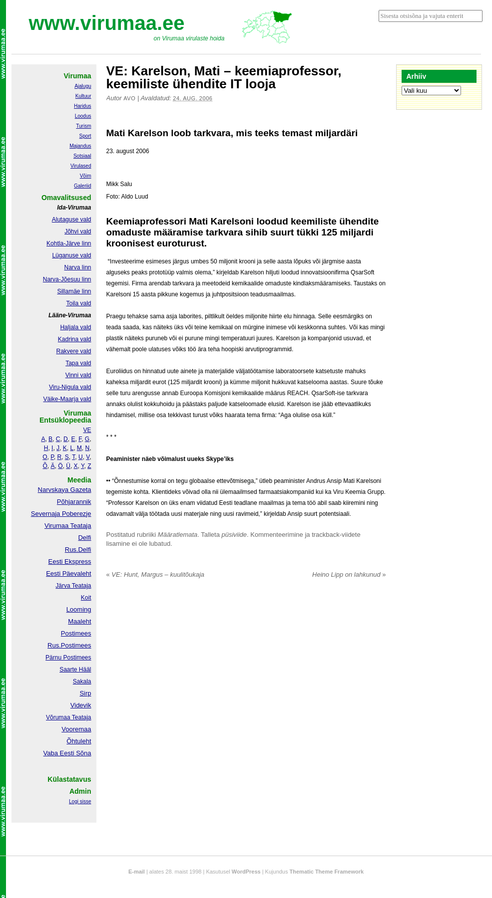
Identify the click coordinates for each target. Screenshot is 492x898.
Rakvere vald (73, 351)
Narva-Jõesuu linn (67, 279)
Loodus (83, 116)
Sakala (82, 681)
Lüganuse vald (71, 255)
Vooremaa (76, 729)
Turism (83, 126)
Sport (85, 136)
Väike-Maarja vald (67, 399)
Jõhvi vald (77, 231)
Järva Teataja (73, 585)
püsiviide (234, 534)
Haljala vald (75, 327)
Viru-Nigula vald (70, 387)
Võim (85, 176)
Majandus (80, 146)
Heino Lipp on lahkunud (349, 574)
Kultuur (83, 96)
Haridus (82, 106)
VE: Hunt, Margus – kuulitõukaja (155, 574)
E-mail (136, 872)
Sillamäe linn (74, 291)
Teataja (80, 717)
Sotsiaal (82, 156)
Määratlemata (177, 534)
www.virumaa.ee (107, 23)
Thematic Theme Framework (327, 872)
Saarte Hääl (75, 669)
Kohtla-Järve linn (68, 243)
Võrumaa (58, 717)
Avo (129, 98)
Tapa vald (78, 363)
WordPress (246, 872)
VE (87, 430)
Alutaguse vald (71, 219)
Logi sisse (80, 801)
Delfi (84, 537)
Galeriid (82, 186)
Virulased (80, 166)
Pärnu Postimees (68, 657)
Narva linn (77, 267)
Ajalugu (82, 86)
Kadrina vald (74, 339)
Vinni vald (78, 375)
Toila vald (78, 303)
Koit (86, 597)
